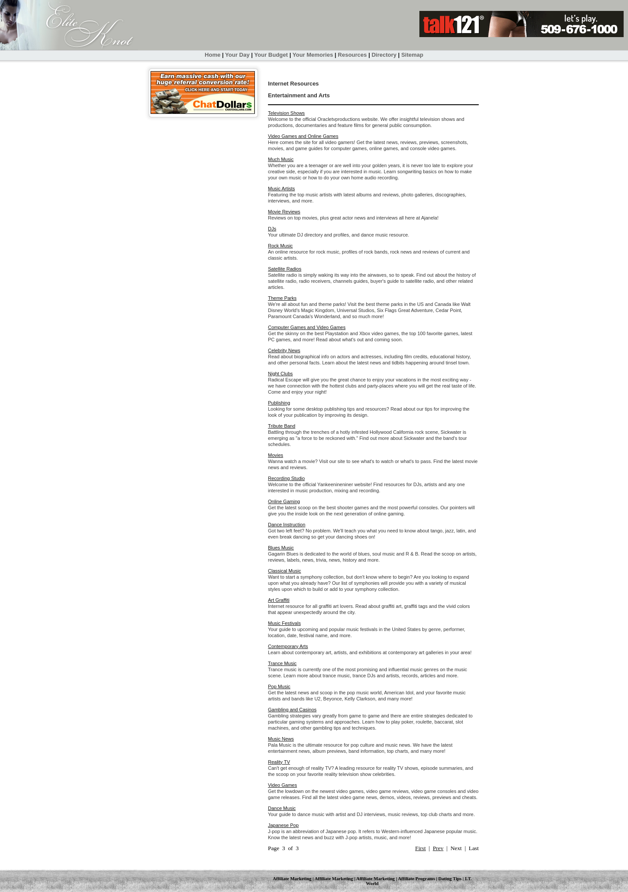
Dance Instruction (286, 524)
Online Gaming (284, 501)
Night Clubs (280, 373)
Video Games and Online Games (303, 136)
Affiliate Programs (416, 878)
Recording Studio (286, 478)
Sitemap (412, 54)
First (420, 848)
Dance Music (282, 808)
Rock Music (280, 245)
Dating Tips (449, 878)
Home (212, 54)
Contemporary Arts (288, 646)
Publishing (279, 402)
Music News (281, 738)
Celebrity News (284, 350)
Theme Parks (282, 298)
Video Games (282, 785)
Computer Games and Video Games (307, 327)
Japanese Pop (283, 825)
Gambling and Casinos (292, 709)
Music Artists (281, 188)
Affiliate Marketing (292, 878)
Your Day (237, 54)
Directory (383, 54)
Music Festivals (284, 623)
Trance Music (282, 663)
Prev (438, 848)
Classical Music (284, 570)
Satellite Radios (284, 268)
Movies (275, 455)
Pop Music (279, 686)
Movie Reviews (284, 211)
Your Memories (312, 54)
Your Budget (271, 54)
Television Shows (286, 113)
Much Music (281, 159)
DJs (272, 228)
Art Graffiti (278, 600)
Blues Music (281, 547)
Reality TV (279, 762)
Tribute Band (281, 426)
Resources (352, 54)
